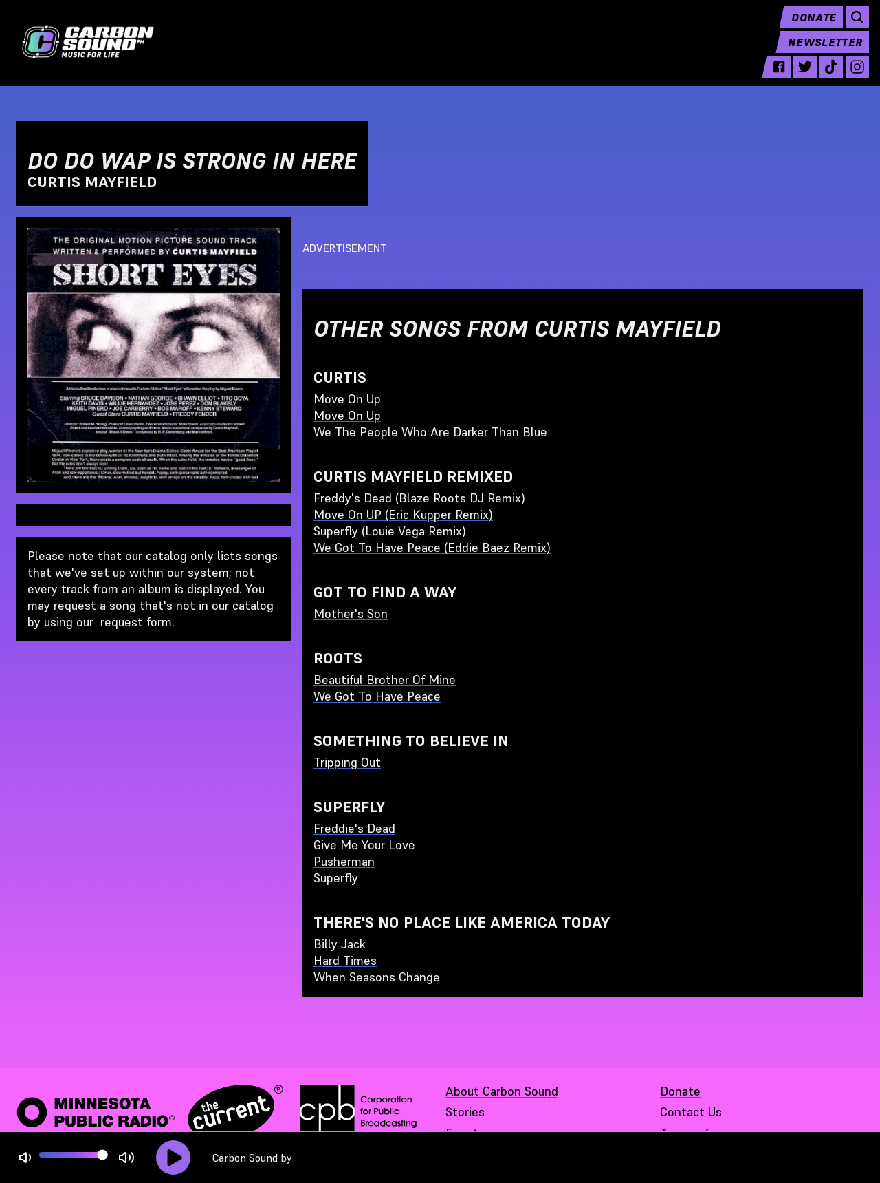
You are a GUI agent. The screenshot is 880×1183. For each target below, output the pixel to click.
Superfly (336, 878)
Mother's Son (351, 613)
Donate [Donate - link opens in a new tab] (680, 1091)
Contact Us (691, 1112)
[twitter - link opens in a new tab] (799, 77)
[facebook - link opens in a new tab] (773, 77)
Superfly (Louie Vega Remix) (390, 531)
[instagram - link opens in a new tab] (852, 77)
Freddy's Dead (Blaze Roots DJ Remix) (419, 498)
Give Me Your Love (364, 845)
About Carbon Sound (502, 1091)
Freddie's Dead (354, 828)
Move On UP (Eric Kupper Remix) (403, 514)
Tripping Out (347, 762)
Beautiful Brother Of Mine (385, 680)
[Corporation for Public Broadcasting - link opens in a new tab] (358, 1112)
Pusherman (344, 861)
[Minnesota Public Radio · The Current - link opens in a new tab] (149, 1112)
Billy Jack (340, 944)
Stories (465, 1112)
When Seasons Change (377, 977)
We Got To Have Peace (377, 696)
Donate (808, 27)
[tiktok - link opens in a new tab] (825, 77)
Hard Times (345, 960)
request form (136, 622)
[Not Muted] (25, 1157)
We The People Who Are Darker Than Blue (430, 432)
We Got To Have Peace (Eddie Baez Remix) (432, 547)
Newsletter (819, 52)
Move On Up (347, 399)
